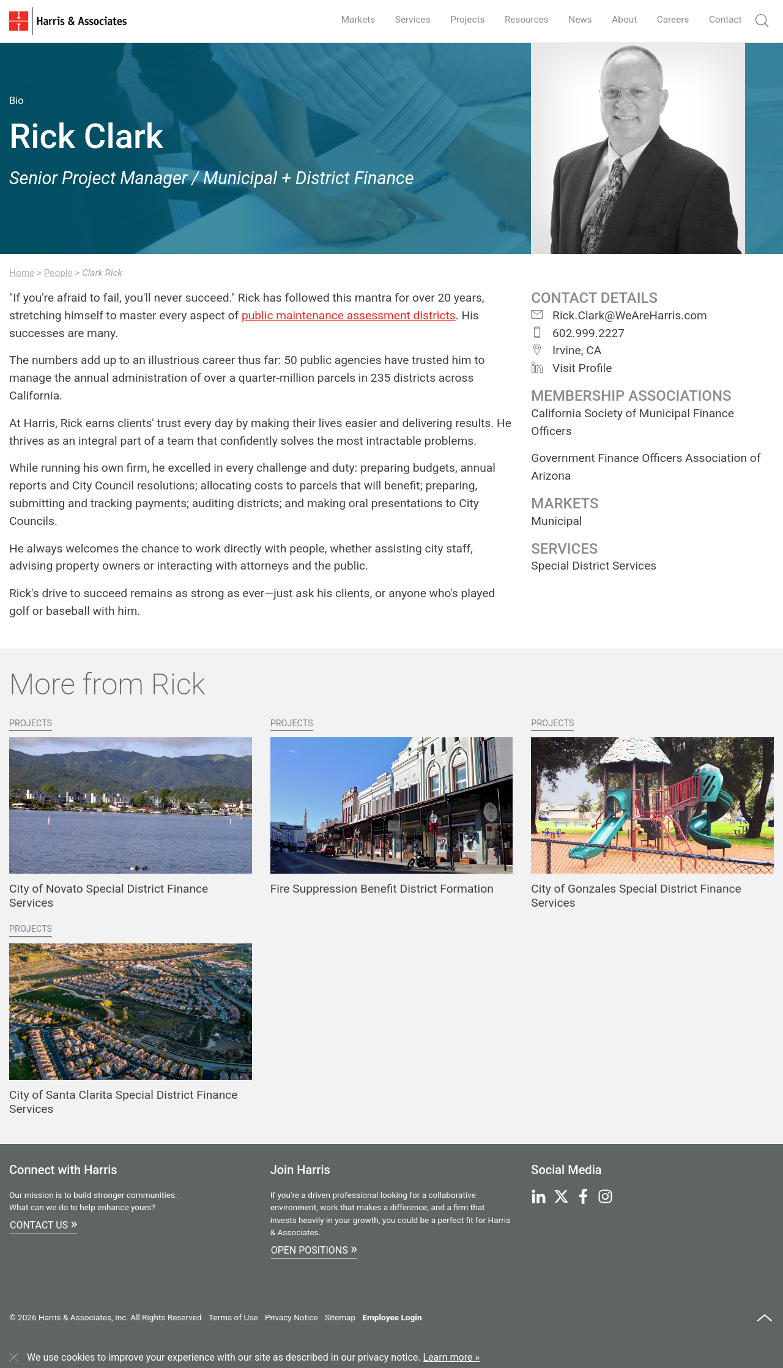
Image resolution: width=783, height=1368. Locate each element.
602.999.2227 (578, 333)
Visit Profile (571, 368)
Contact (724, 19)
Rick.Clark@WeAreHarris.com (619, 315)
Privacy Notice (291, 1317)
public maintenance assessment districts (349, 315)
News (574, 19)
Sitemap (340, 1317)
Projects (457, 19)
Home (21, 272)
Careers (670, 19)
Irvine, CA (566, 350)
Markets (344, 19)
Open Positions (314, 1248)
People (58, 272)
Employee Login (391, 1317)
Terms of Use (233, 1317)
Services (400, 19)
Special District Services (593, 566)
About (620, 19)
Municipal (556, 521)
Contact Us (43, 1223)
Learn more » (451, 1357)
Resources (518, 19)
